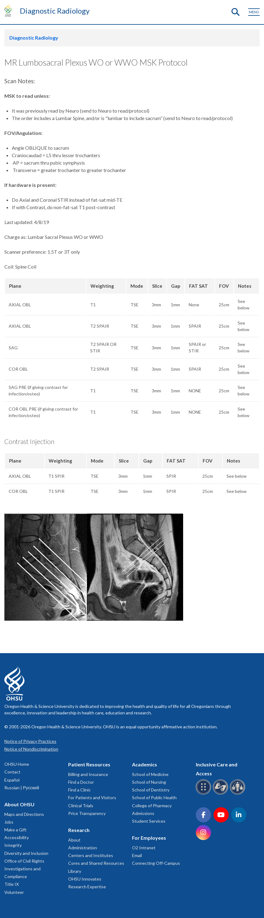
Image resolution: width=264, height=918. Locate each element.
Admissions (143, 813)
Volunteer (14, 892)
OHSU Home (16, 764)
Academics (144, 764)
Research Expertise (87, 886)
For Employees (149, 838)
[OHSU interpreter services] (238, 793)
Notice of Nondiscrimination (31, 749)
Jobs (8, 822)
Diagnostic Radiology (55, 10)
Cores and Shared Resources (96, 863)
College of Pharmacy (152, 805)
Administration (82, 847)
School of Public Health (154, 797)
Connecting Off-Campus (156, 863)
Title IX (11, 884)
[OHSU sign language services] (221, 793)
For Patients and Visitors (92, 797)
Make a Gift (15, 829)
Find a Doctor (81, 782)
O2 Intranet (144, 847)
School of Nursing (149, 782)
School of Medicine (150, 774)
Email (137, 855)
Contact (12, 771)
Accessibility (16, 837)
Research (79, 830)
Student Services (148, 821)
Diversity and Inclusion (26, 853)
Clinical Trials (80, 805)
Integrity (13, 845)
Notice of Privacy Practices (30, 741)
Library (74, 871)
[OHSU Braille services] (204, 793)
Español (12, 779)
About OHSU (19, 804)
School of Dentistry (150, 789)
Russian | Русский (21, 787)
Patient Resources (89, 764)
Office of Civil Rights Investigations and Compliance (24, 868)
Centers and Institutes (90, 855)
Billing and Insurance (88, 774)
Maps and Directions (24, 814)
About (74, 840)
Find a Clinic (79, 789)
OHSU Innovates (84, 878)
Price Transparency (87, 813)
